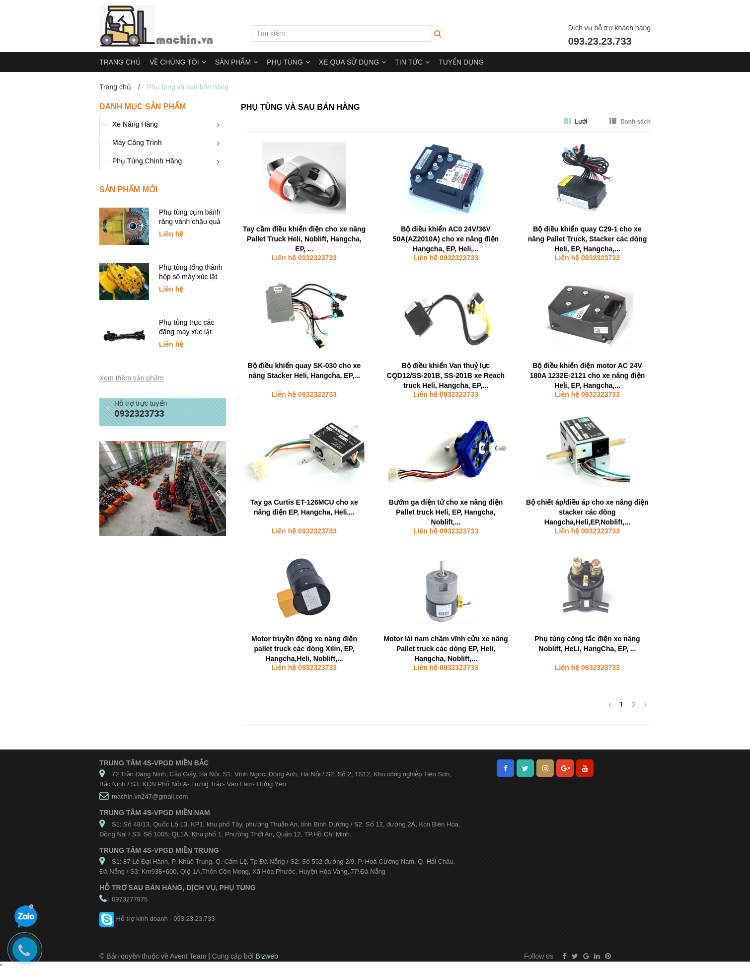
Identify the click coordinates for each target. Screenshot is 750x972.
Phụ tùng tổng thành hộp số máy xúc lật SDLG (191, 276)
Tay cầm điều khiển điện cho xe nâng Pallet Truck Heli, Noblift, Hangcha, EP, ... (304, 239)
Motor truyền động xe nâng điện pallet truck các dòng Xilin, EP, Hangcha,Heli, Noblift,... (304, 649)
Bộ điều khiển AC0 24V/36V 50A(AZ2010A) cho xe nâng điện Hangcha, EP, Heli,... (446, 239)
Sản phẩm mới (128, 189)
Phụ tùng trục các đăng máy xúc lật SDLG (186, 331)
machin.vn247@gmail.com (150, 796)
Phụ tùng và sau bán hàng (300, 107)
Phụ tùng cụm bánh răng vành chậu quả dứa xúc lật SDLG (190, 221)
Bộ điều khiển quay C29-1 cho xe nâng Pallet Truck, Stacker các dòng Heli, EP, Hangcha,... (587, 239)
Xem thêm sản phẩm (131, 378)
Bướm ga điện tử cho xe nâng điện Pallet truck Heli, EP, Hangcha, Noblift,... (446, 512)
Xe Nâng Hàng (135, 124)
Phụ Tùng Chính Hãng (147, 161)
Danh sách (630, 121)
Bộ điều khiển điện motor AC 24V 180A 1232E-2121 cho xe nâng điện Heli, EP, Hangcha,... (587, 375)
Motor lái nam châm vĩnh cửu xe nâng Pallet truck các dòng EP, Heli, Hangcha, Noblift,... (445, 649)
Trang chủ (115, 87)
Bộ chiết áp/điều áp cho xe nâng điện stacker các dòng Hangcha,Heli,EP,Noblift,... (587, 512)
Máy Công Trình (137, 143)
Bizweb (267, 956)
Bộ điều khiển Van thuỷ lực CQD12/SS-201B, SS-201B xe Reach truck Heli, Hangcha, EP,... (446, 375)
